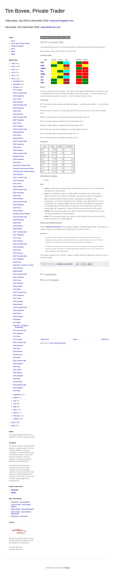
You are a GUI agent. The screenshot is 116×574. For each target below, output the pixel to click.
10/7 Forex (16, 336)
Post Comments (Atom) (58, 343)
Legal (13, 54)
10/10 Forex (17, 313)
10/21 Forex (17, 184)
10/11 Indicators (18, 295)
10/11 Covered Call (19, 292)
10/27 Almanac (18, 126)
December (17, 81)
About (13, 51)
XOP (42, 83)
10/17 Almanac (18, 241)
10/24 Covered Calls (20, 153)
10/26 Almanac (18, 138)
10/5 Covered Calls (19, 361)
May (15, 407)
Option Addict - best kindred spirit (22, 509)
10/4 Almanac (17, 382)
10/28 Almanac (18, 114)
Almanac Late (17, 355)
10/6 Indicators (18, 345)
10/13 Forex (17, 262)
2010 (13, 422)
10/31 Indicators (18, 96)
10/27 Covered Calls (20, 117)
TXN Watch (17, 289)
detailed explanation (53, 227)
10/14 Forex (17, 250)
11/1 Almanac (17, 90)
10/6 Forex (16, 348)
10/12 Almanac (18, 283)
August (16, 398)
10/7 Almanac (17, 339)
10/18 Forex (17, 223)
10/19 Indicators (18, 205)
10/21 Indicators (18, 180)
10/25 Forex (17, 147)
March (15, 413)
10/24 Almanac (18, 174)
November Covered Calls (21, 165)
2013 (13, 72)
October (16, 87)
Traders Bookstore (17, 46)
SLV (42, 77)
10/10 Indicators (18, 310)
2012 (13, 75)
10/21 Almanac (18, 187)
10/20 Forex (17, 196)
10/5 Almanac (17, 373)
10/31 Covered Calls (20, 93)
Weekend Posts (18, 156)
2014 (13, 70)
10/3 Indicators (18, 388)
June (15, 404)
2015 (13, 66)
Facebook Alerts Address (21, 214)
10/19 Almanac (18, 211)
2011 (13, 79)
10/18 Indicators (18, 220)
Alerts (13, 49)
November (17, 84)
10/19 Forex (17, 208)
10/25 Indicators (18, 144)
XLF (42, 80)
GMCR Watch (17, 229)
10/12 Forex (17, 280)
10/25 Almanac (18, 150)
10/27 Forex (17, 123)
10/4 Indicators (18, 376)
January (16, 419)
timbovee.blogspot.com (61, 20)
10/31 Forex (17, 99)
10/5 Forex (16, 367)
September (17, 395)
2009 (13, 426)
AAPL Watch (17, 370)
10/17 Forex (17, 238)
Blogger (67, 568)
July (14, 401)
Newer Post (45, 339)
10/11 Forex (17, 298)
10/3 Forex (16, 391)
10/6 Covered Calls (19, 342)
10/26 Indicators (18, 132)
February (16, 416)
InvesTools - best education (20, 502)
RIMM (43, 74)
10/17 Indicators (18, 235)
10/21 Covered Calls (20, 177)
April (15, 410)
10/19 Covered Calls (20, 202)
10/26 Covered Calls (20, 129)
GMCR (43, 68)
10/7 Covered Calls (19, 330)
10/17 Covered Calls (20, 232)
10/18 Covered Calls (20, 217)
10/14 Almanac (18, 253)
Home (75, 339)
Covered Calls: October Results (24, 171)
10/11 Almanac (18, 301)
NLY (42, 71)
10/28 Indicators (18, 108)
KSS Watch (17, 319)
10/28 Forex (17, 111)
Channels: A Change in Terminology (21, 326)
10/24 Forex (17, 162)
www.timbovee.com (51, 27)
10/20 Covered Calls (20, 189)
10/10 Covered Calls (20, 307)
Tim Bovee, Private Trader (35, 11)
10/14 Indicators (18, 247)
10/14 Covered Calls (20, 244)
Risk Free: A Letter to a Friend (23, 265)
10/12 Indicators (18, 277)
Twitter (13, 493)
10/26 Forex (17, 135)
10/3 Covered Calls (19, 385)
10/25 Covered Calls (20, 141)
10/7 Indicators (18, 333)
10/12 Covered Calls (20, 274)
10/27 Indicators (18, 120)
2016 (13, 63)
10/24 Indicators (18, 159)
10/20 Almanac (18, 199)
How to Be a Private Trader (20, 43)
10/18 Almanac (18, 226)
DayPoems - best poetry (19, 516)
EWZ (42, 66)
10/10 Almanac (18, 316)
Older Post (105, 339)
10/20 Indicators (18, 193)
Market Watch (17, 286)
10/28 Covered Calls (20, 105)
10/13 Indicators (18, 259)
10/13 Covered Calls (20, 256)
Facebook (14, 490)
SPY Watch (17, 322)
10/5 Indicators (18, 364)
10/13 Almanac (18, 268)
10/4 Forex (16, 379)
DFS (42, 63)
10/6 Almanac (17, 351)
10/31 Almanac (18, 102)
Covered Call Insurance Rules (23, 168)
